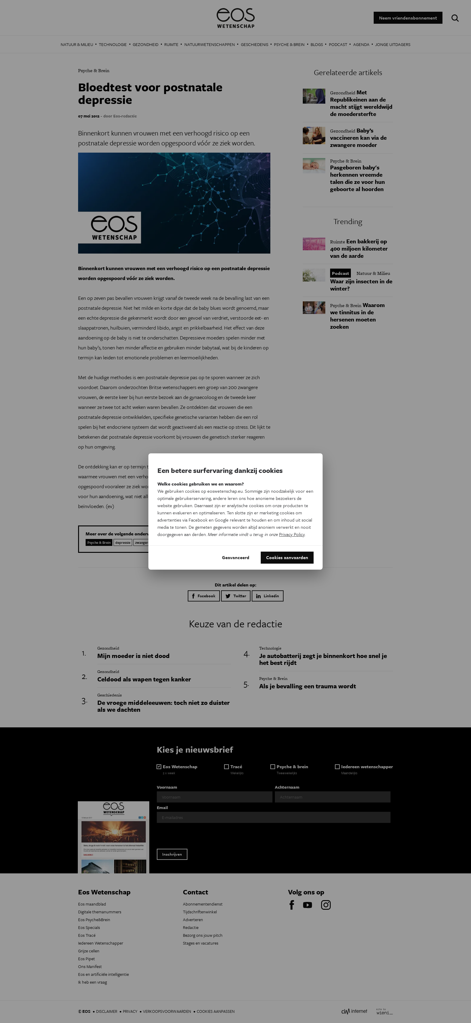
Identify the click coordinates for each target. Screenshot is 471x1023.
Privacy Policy (292, 534)
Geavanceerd (235, 557)
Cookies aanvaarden (287, 557)
